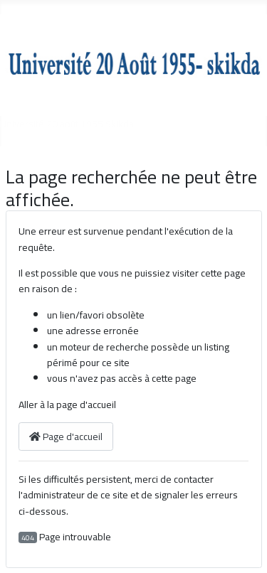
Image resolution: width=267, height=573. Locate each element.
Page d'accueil (66, 436)
